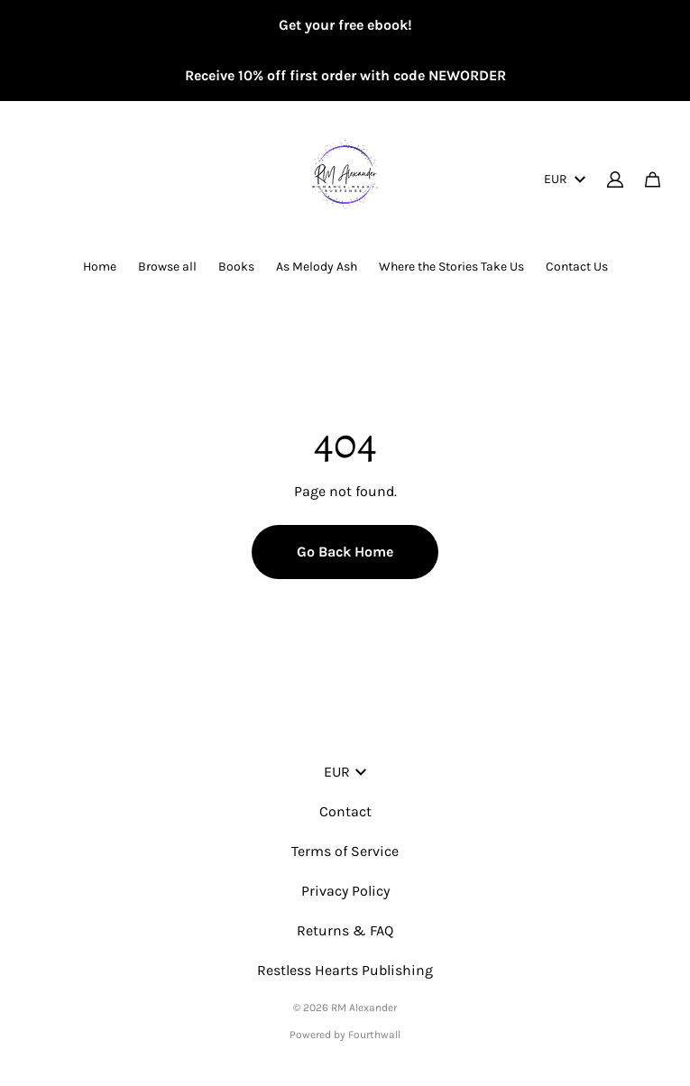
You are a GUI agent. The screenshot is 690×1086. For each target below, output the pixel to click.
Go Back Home (345, 551)
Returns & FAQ (345, 930)
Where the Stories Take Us (451, 266)
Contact (345, 811)
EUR (564, 179)
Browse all (167, 266)
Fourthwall (374, 1034)
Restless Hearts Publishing (345, 970)
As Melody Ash (316, 266)
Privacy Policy (345, 890)
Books (236, 266)
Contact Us (577, 266)
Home (99, 266)
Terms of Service (345, 851)
